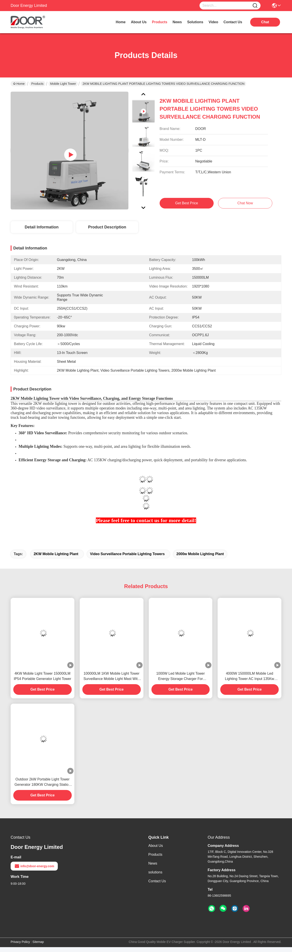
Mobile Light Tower (63, 83)
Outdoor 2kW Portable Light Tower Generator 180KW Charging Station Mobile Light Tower (43, 782)
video (213, 22)
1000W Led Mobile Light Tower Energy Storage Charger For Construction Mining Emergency (180, 677)
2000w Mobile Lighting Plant (200, 554)
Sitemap (38, 942)
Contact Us (157, 881)
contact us (233, 22)
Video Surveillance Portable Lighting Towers (127, 554)
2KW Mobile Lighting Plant (56, 554)
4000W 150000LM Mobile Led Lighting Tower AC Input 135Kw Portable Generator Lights (249, 677)
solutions (195, 22)
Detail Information (41, 227)
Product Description (107, 227)
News (152, 863)
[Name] (255, 5)
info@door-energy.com (34, 866)
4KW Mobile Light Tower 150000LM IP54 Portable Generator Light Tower (42, 676)
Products (37, 83)
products (159, 22)
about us (139, 22)
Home (121, 22)
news (177, 22)
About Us (155, 846)
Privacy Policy (20, 942)
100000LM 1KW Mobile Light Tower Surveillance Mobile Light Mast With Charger (111, 677)
